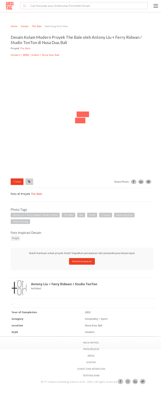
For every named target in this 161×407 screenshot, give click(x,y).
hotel (92, 214)
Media (91, 355)
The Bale (37, 26)
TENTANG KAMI (91, 375)
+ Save (17, 181)
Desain (25, 26)
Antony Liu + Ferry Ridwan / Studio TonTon (64, 284)
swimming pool (124, 214)
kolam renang (20, 221)
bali (81, 214)
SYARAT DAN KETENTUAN (91, 369)
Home (14, 26)
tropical (105, 214)
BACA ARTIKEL (91, 342)
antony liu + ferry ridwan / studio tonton (35, 214)
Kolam (35, 55)
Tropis (15, 238)
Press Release (91, 349)
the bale (68, 214)
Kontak (91, 362)
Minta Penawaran (82, 261)
